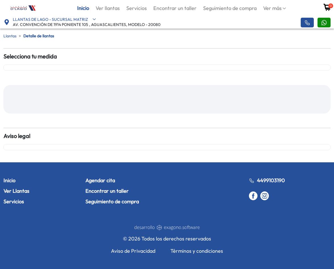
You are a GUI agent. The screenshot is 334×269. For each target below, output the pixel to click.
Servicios (136, 8)
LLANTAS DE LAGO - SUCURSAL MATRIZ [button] (54, 19)
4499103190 (267, 180)
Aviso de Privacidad (133, 251)
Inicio (83, 8)
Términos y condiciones (196, 251)
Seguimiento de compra (230, 8)
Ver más (272, 8)
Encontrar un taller (175, 8)
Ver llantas (108, 8)
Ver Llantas (16, 191)
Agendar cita (100, 180)
